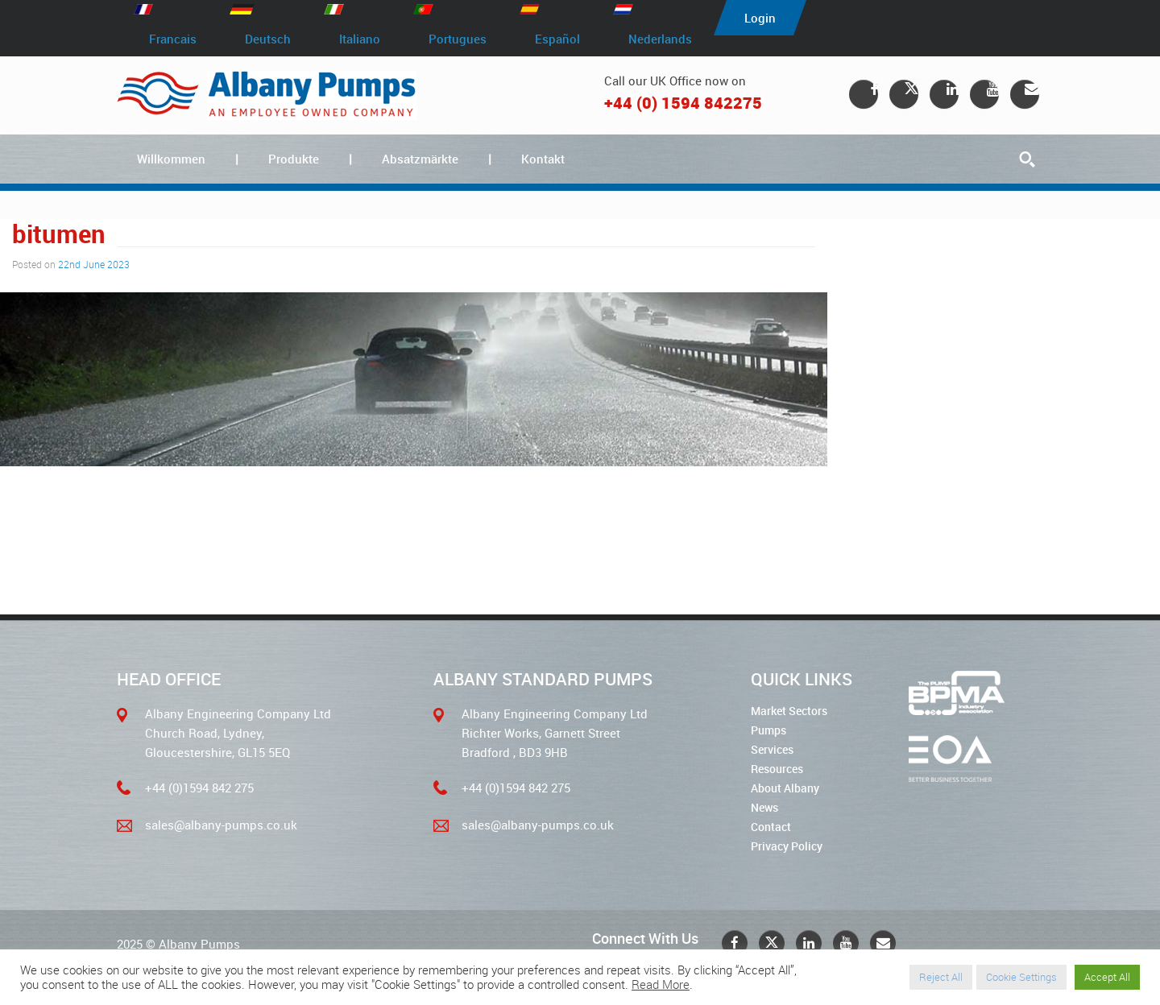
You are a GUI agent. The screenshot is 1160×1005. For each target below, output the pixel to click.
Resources (777, 768)
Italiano (359, 39)
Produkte (293, 159)
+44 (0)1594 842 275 (199, 788)
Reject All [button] (941, 977)
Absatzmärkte (420, 159)
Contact (771, 826)
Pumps (768, 730)
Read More (661, 984)
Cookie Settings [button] (1021, 977)
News (764, 807)
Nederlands (660, 39)
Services (772, 749)
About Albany (785, 788)
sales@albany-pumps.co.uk (221, 825)
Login (760, 18)
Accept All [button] (1107, 977)
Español (557, 39)
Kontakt (543, 159)
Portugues (458, 39)
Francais (173, 39)
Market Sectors (789, 710)
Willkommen (171, 159)
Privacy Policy (786, 846)
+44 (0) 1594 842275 (683, 103)
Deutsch (268, 39)
